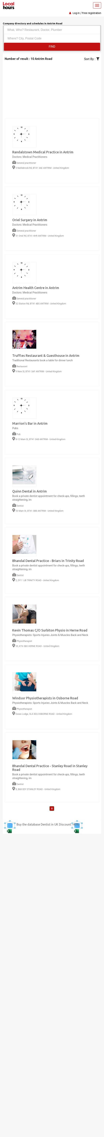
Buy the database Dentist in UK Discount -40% (48, 824)
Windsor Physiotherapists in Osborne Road (45, 698)
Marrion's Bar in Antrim (30, 423)
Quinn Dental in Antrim (29, 491)
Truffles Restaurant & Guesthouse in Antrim (45, 355)
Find (52, 46)
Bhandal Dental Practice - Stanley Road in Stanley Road (49, 767)
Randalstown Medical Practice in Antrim (42, 152)
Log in (76, 13)
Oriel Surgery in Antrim (29, 220)
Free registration (91, 13)
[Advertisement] (52, 87)
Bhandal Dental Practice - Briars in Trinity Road (48, 561)
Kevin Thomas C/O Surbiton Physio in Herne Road (49, 630)
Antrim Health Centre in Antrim (35, 288)
